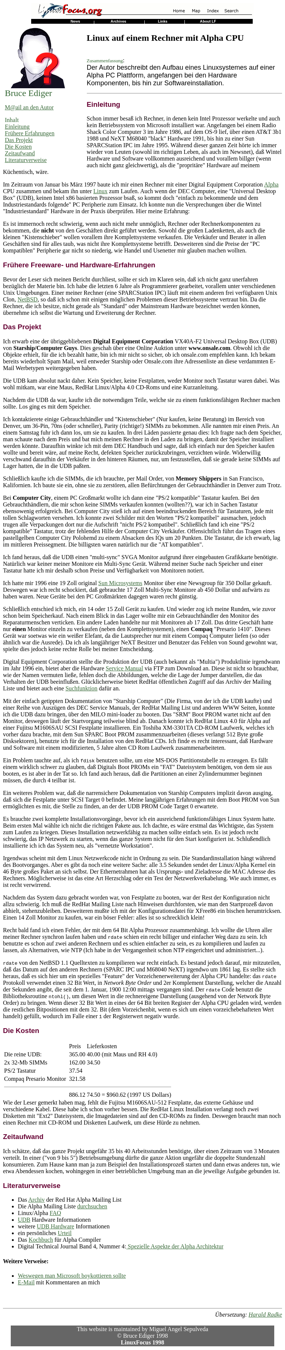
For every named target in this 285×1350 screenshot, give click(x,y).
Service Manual (124, 668)
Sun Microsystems (120, 583)
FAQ (55, 1213)
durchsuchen (92, 1206)
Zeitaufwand (20, 153)
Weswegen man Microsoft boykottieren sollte (72, 1276)
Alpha (271, 184)
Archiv (36, 1199)
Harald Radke (265, 1314)
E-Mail (26, 1282)
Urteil (65, 1233)
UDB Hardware (55, 1226)
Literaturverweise (26, 160)
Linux (101, 191)
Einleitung (17, 126)
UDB (24, 1220)
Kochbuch (41, 1240)
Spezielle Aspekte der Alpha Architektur (174, 1246)
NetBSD (27, 299)
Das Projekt (19, 140)
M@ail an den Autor (29, 107)
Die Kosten (18, 146)
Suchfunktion (81, 688)
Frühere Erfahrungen (30, 133)
